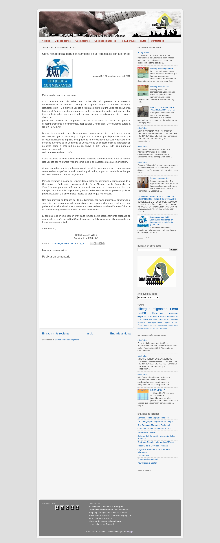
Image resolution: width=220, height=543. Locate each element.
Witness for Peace (150, 325)
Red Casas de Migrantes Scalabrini (154, 425)
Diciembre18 (143, 455)
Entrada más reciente (56, 333)
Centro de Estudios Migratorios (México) (156, 442)
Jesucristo (142, 322)
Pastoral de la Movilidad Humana (153, 446)
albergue (144, 309)
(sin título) (142, 128)
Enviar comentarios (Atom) (67, 340)
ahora (160, 325)
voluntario (163, 328)
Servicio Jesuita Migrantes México (153, 418)
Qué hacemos (82, 40)
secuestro (147, 328)
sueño (159, 322)
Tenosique (151, 322)
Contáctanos (157, 40)
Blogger (130, 531)
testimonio (155, 328)
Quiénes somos (63, 40)
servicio (162, 319)
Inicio (89, 333)
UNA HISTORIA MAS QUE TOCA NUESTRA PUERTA (162, 108)
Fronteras (162, 316)
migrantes (160, 309)
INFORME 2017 (157, 390)
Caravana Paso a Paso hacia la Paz (154, 428)
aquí (165, 325)
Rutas (143, 40)
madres (170, 325)
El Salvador (172, 319)
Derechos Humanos (165, 313)
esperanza (143, 316)
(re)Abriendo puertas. (160, 178)
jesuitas (153, 316)
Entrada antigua (120, 333)
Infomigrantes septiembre (161, 68)
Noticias (46, 40)
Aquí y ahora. (144, 52)
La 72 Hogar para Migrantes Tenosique (155, 421)
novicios (140, 328)
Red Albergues (128, 40)
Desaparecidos (150, 319)
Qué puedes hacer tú (105, 40)
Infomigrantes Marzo (159, 86)
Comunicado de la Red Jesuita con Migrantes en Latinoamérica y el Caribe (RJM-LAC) (161, 221)
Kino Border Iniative (147, 432)
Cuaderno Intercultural (148, 459)
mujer (176, 325)
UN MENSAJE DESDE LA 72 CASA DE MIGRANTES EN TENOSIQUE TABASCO (157, 197)
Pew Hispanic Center (147, 463)
